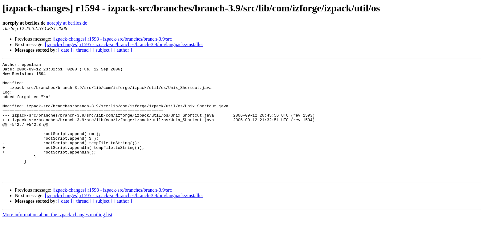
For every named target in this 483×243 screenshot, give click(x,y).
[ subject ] (102, 50)
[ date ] (65, 50)
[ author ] (123, 50)
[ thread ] (82, 50)
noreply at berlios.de (67, 23)
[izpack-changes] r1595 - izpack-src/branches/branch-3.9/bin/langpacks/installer (124, 44)
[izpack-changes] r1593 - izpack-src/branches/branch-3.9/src (112, 39)
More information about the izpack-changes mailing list (57, 237)
